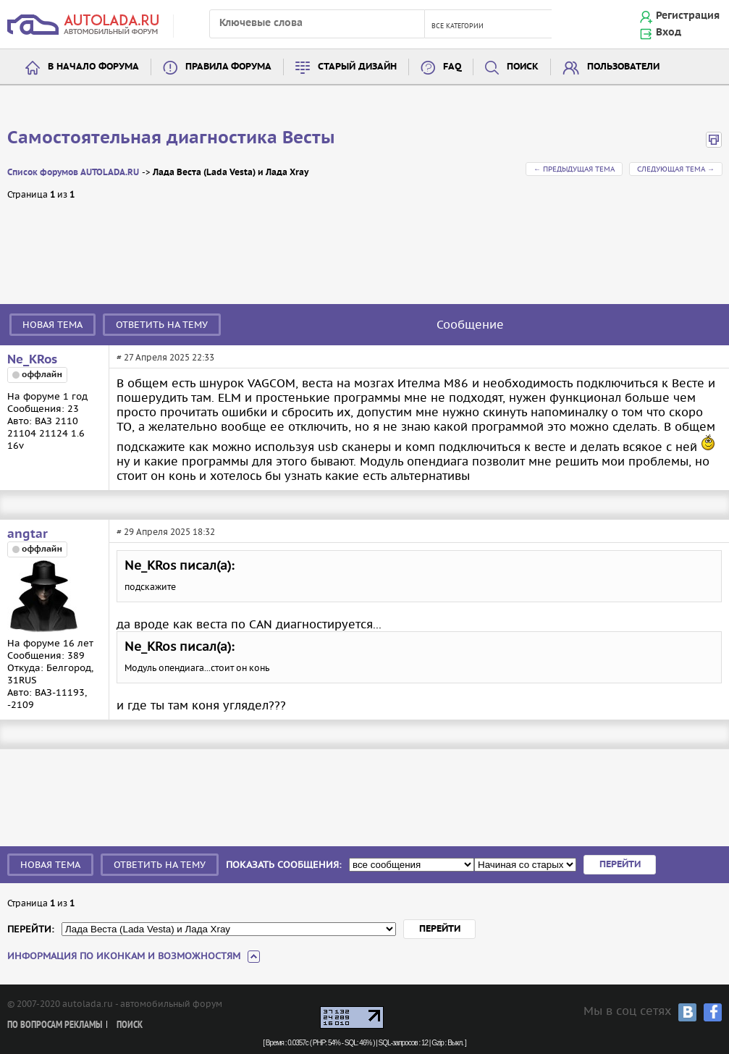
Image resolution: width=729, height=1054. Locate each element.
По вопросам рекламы (54, 1025)
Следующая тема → (676, 169)
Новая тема (52, 325)
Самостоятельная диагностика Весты (171, 138)
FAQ (452, 67)
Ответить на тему (162, 325)
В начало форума (93, 67)
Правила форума (228, 67)
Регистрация (688, 16)
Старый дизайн (357, 67)
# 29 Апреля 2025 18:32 (166, 531)
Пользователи (623, 67)
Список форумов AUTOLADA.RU (73, 172)
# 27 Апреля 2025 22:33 (165, 357)
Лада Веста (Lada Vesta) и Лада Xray (230, 172)
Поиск (523, 67)
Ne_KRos (32, 360)
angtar (27, 534)
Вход (668, 32)
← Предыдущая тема (574, 169)
